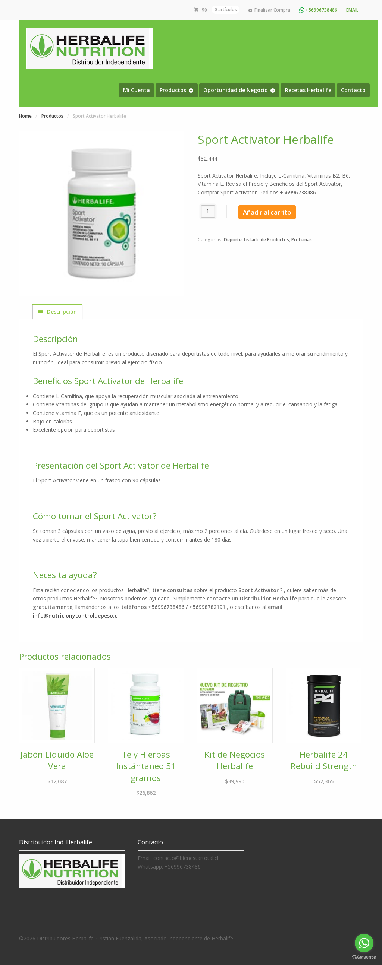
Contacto (353, 89)
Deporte (233, 240)
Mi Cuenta (136, 89)
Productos (173, 89)
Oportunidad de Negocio (235, 89)
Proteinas (301, 240)
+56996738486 (318, 10)
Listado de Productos (266, 240)
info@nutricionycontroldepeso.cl (76, 615)
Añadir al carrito (267, 212)
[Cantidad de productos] (208, 211)
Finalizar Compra (272, 10)
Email (352, 10)
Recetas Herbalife (308, 89)
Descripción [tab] (61, 311)
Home (25, 116)
